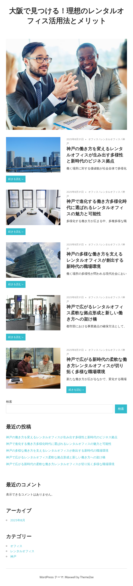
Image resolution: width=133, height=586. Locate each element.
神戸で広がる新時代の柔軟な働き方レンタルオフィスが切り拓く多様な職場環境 (96, 365)
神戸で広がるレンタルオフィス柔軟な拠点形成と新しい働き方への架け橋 (94, 313)
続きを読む (14, 179)
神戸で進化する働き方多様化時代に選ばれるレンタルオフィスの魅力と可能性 (96, 207)
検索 (9, 401)
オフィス (93, 139)
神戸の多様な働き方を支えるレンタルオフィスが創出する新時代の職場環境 (95, 260)
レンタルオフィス (110, 139)
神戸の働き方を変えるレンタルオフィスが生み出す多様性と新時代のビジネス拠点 (94, 155)
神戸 (13, 556)
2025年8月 (17, 520)
